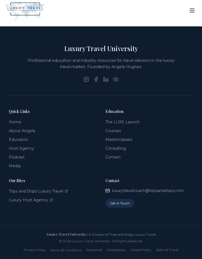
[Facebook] (96, 79)
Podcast (17, 157)
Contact (113, 157)
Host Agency (21, 148)
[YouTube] (116, 79)
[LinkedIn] (106, 79)
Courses (113, 130)
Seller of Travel (167, 250)
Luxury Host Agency (31, 199)
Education (18, 139)
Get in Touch (120, 203)
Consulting (115, 148)
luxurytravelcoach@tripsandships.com (144, 190)
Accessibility (116, 250)
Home (15, 121)
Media (15, 165)
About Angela (22, 130)
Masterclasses (118, 139)
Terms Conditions (66, 250)
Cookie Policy (141, 250)
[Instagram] (86, 79)
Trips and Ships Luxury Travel (38, 191)
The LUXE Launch (122, 121)
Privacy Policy (35, 250)
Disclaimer (94, 250)
